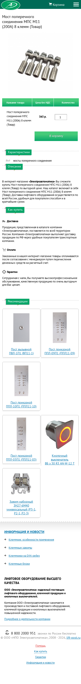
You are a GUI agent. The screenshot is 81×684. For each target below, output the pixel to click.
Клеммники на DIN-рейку (24, 556)
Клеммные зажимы (20, 547)
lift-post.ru (74, 638)
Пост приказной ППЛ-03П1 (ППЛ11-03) (21, 457)
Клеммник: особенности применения (31, 539)
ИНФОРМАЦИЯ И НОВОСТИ (24, 532)
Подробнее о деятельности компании (27, 619)
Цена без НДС (42, 102)
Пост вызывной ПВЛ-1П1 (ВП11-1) (21, 351)
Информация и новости (40, 662)
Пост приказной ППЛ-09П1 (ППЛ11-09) (59, 351)
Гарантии (40, 657)
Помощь (40, 646)
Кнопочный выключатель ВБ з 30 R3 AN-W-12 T (60, 459)
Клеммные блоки (19, 564)
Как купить (40, 651)
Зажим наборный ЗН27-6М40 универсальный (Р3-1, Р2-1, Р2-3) (21, 507)
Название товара (15, 102)
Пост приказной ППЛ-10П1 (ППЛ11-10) (21, 404)
